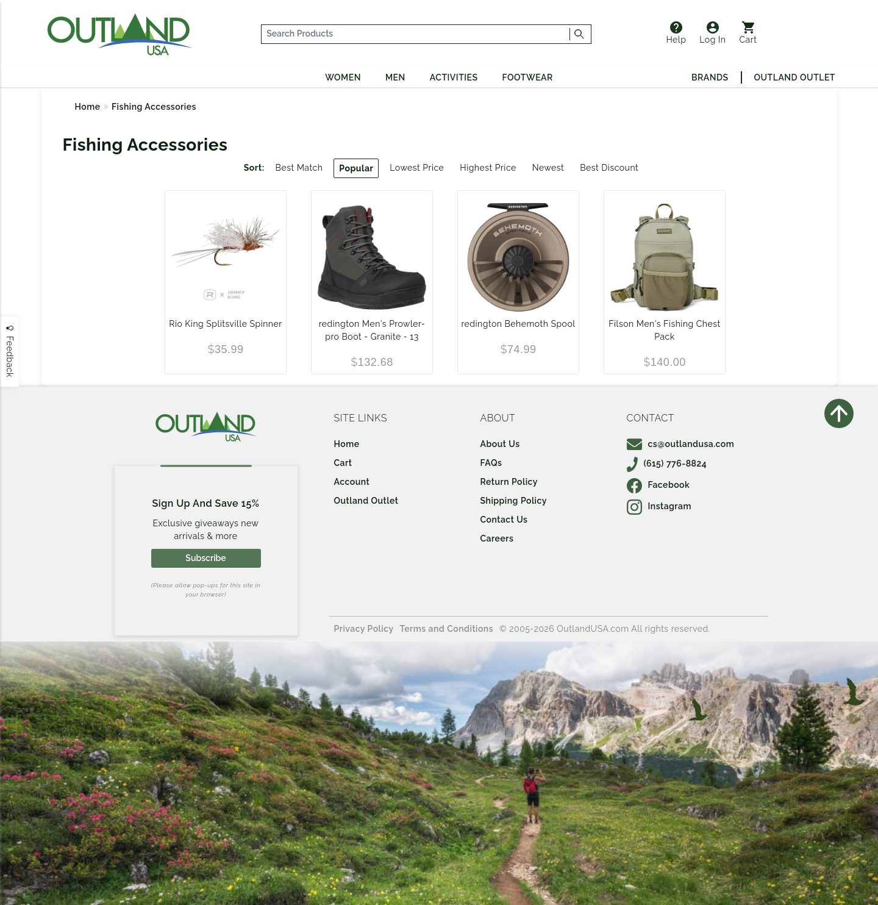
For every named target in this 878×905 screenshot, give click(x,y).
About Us (500, 444)
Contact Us (504, 519)
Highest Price (488, 168)
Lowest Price (417, 168)
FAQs (491, 463)
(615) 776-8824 (667, 463)
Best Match (299, 168)
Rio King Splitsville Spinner (225, 324)
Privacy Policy (364, 629)
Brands (709, 77)
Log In (712, 33)
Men (395, 77)
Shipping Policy (513, 501)
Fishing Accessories (154, 107)
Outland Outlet (794, 77)
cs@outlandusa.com (681, 444)
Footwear (527, 77)
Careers (497, 538)
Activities (454, 77)
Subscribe (205, 558)
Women (343, 77)
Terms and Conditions (447, 629)
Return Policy (509, 482)
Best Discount (609, 168)
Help (676, 33)
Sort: (254, 168)
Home (88, 107)
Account (352, 482)
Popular (356, 168)
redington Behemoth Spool (518, 324)
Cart (748, 33)
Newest (548, 168)
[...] (415, 34)
